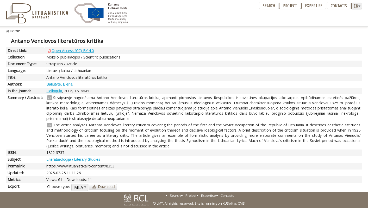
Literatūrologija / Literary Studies (73, 159)
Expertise (313, 5)
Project (290, 5)
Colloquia (54, 91)
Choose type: (58, 186)
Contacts (339, 5)
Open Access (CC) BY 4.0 (73, 50)
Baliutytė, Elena (59, 84)
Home (15, 30)
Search (269, 5)
